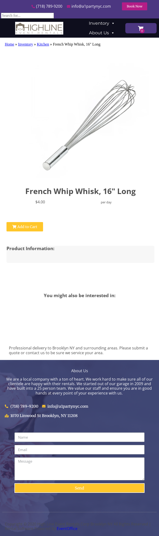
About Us (102, 32)
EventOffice (67, 528)
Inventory (102, 23)
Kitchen (43, 44)
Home (9, 44)
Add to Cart (24, 226)
